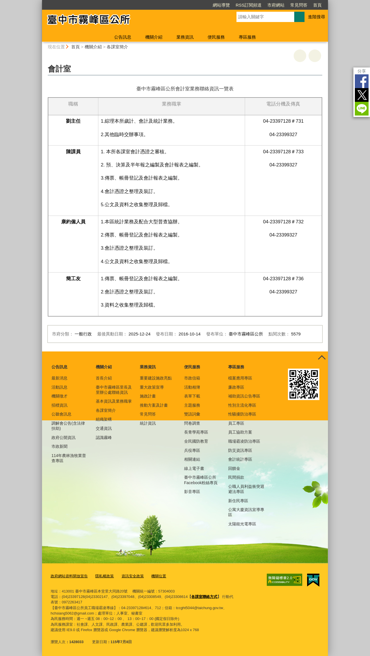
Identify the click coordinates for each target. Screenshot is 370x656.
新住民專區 (238, 500)
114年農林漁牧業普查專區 (68, 458)
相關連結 (192, 459)
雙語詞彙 (192, 414)
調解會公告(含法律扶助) (68, 426)
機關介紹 (153, 37)
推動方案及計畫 (154, 405)
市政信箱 (192, 378)
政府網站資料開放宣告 (69, 576)
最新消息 (59, 378)
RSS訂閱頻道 (249, 5)
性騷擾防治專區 (242, 414)
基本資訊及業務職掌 (114, 401)
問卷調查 (192, 423)
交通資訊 (104, 428)
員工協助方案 (240, 432)
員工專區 (236, 423)
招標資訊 (59, 405)
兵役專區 (192, 450)
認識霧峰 (104, 437)
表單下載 (192, 396)
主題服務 (192, 405)
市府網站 (276, 5)
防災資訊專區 (240, 450)
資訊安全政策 (133, 576)
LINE (362, 109)
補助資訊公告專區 (244, 396)
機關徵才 (59, 396)
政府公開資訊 (63, 437)
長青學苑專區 (196, 432)
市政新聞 (59, 446)
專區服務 (247, 37)
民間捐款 (236, 477)
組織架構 (104, 419)
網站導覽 (221, 5)
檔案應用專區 (240, 378)
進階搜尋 (316, 16)
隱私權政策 (104, 576)
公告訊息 (122, 37)
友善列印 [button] (300, 55)
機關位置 (158, 576)
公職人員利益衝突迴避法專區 (246, 489)
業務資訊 (185, 37)
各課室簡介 (117, 46)
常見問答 (298, 5)
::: (39, 2)
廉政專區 (236, 387)
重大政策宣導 (152, 387)
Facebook (362, 81)
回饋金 (234, 468)
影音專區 (192, 491)
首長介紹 (104, 378)
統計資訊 (148, 423)
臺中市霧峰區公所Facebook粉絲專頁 (201, 480)
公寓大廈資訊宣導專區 (246, 512)
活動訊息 (59, 387)
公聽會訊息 (61, 414)
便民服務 (216, 37)
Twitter (362, 95)
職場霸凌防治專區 (244, 441)
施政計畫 (148, 396)
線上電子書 (194, 468)
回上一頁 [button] (315, 55)
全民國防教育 (196, 441)
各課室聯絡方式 (204, 597)
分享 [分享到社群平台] (361, 71)
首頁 (317, 5)
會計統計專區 (240, 459)
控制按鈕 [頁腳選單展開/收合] (321, 357)
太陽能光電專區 (242, 524)
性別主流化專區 (242, 405)
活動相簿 (192, 387)
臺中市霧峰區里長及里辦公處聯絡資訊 (114, 390)
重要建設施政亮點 (156, 378)
